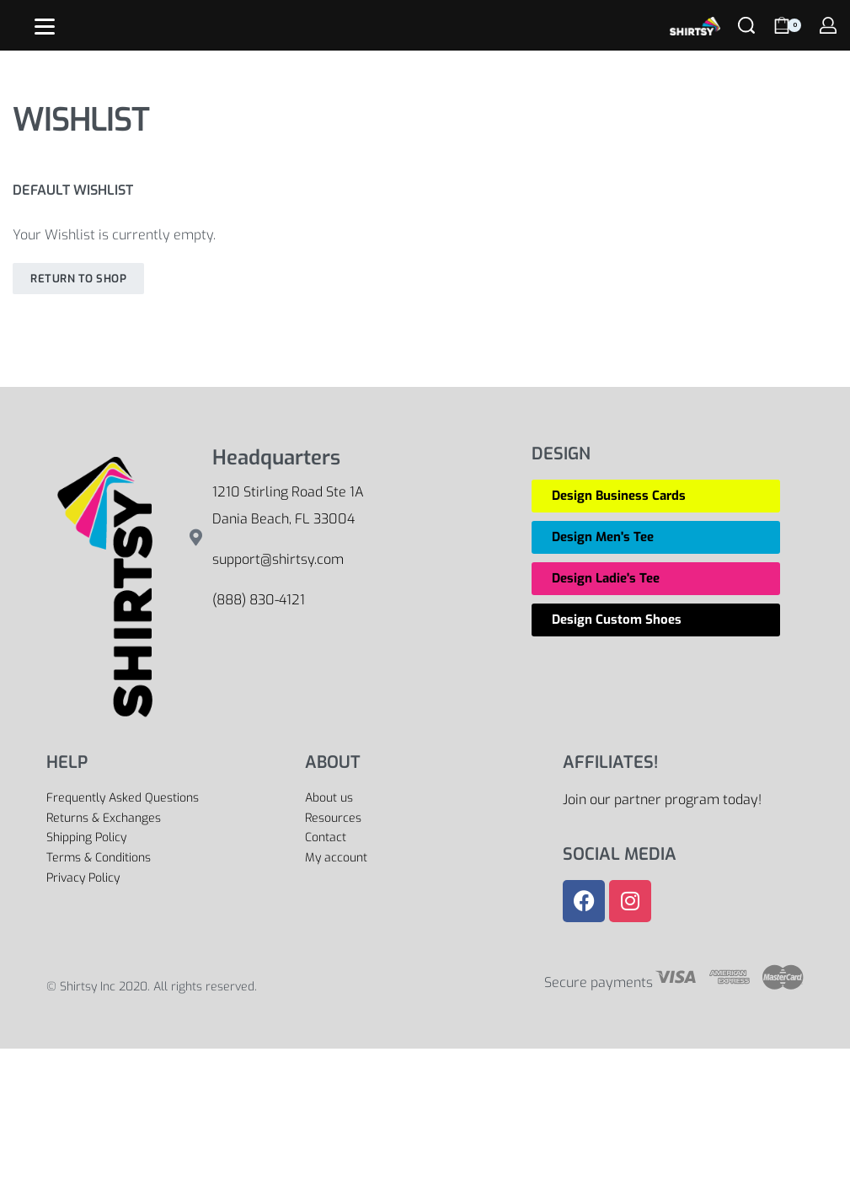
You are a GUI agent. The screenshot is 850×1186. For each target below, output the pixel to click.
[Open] (45, 26)
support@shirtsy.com (278, 559)
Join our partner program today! (662, 799)
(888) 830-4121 (258, 600)
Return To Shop (78, 278)
